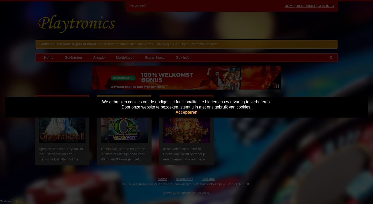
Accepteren (187, 112)
